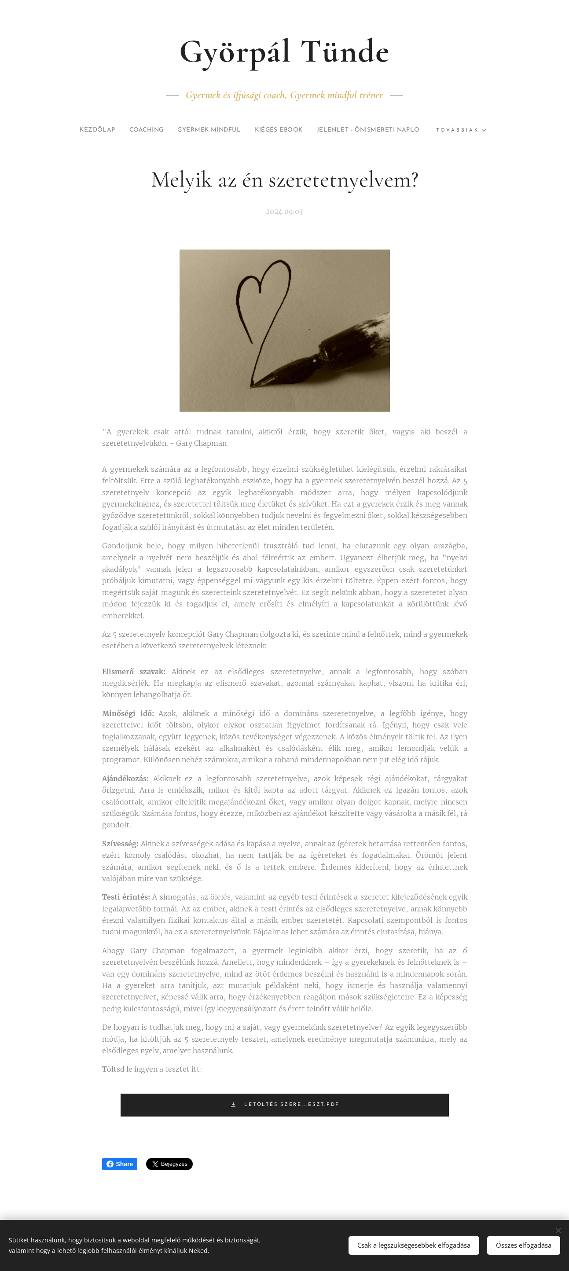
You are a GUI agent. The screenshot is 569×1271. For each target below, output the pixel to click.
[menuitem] (146, 130)
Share (119, 1164)
